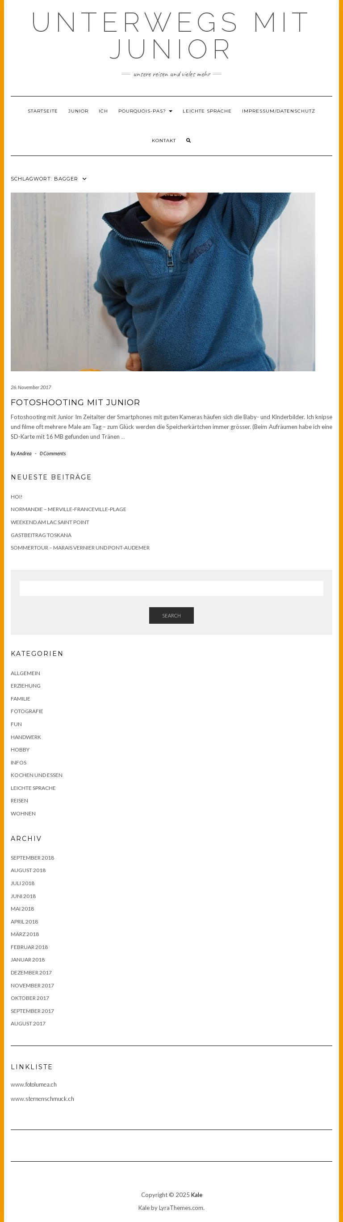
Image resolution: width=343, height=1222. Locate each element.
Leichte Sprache (207, 111)
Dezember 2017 (31, 972)
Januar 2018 (28, 959)
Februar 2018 (29, 947)
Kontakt (164, 140)
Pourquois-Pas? (145, 111)
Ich (103, 111)
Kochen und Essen (37, 775)
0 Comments (53, 453)
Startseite (43, 111)
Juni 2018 (23, 896)
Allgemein (25, 673)
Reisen (19, 800)
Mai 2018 (22, 908)
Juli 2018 (22, 883)
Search (171, 615)
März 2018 (25, 934)
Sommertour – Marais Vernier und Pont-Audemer (80, 547)
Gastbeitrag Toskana (41, 535)
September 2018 (32, 857)
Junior (78, 111)
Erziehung (26, 685)
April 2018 (24, 921)
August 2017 (28, 1023)
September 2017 (32, 1011)
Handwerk (26, 737)
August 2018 (28, 870)
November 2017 (32, 985)
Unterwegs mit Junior (171, 36)
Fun (16, 724)
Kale (196, 1194)
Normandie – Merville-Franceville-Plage (68, 509)
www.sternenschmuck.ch (42, 1098)
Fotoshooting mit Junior (75, 402)
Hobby (20, 749)
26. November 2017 (31, 387)
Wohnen (23, 813)
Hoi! (17, 496)
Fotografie (27, 711)
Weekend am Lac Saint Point (50, 522)
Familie (20, 698)
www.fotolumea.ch (34, 1084)
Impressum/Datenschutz (278, 111)
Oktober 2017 (30, 998)
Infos (18, 762)
